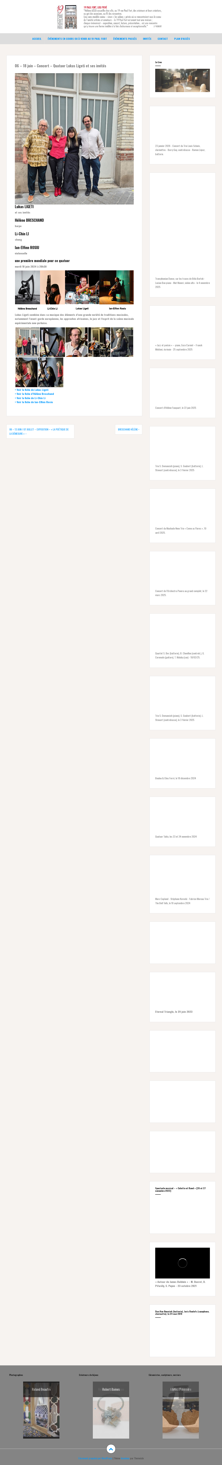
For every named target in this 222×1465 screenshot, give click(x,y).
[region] (182, 79)
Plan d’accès (182, 38)
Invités (147, 38)
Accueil (36, 38)
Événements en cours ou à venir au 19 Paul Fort (77, 38)
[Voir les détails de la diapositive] (181, 1403)
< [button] (25, 1407)
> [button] (50, 1407)
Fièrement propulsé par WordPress (95, 1457)
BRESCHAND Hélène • (128, 428)
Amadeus (125, 1457)
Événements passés (125, 38)
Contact (163, 38)
